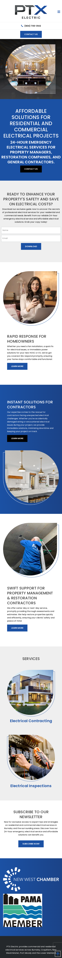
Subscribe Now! (31, 843)
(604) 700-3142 (31, 25)
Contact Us (31, 34)
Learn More (17, 366)
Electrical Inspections (31, 785)
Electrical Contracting (31, 721)
